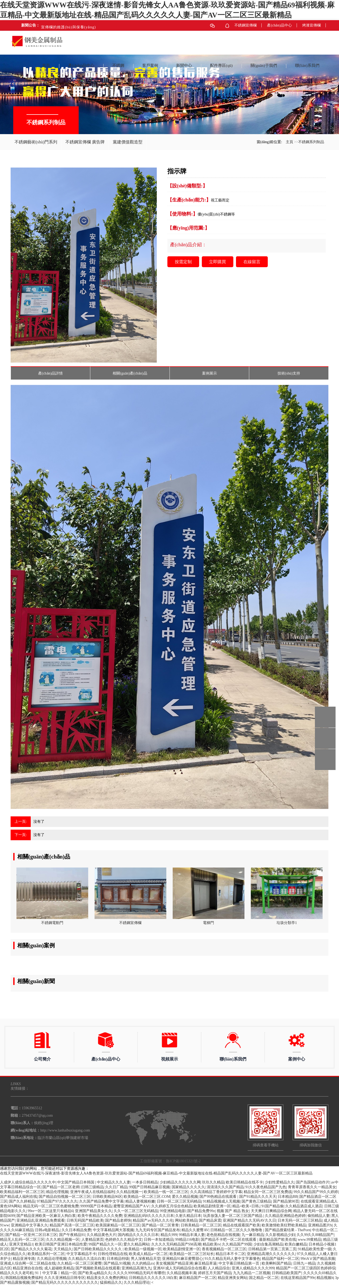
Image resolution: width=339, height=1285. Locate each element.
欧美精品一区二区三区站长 (192, 1254)
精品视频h (324, 1278)
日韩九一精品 (304, 1263)
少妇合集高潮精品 (268, 1244)
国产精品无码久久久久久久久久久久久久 (64, 1282)
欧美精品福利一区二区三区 (22, 1192)
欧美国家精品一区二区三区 (118, 1225)
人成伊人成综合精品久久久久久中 (28, 1182)
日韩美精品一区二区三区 (201, 1225)
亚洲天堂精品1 (21, 1244)
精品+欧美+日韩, (246, 1206)
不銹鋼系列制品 (311, 142)
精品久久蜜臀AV (194, 1230)
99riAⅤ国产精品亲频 (318, 1259)
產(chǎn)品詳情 (50, 373)
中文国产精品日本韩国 (76, 1182)
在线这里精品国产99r (297, 1278)
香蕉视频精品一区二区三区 (224, 1249)
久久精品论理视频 (51, 1259)
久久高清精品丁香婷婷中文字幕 (216, 1192)
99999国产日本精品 (96, 1206)
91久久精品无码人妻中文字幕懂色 (232, 1259)
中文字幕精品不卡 (81, 1254)
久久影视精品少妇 (280, 1235)
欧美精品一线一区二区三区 (166, 1192)
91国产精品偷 (272, 1206)
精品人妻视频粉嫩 (140, 1201)
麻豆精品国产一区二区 (197, 1278)
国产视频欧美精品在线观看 (97, 1268)
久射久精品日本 (188, 1216)
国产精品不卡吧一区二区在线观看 (229, 1240)
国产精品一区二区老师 (60, 1187)
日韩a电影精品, (47, 1230)
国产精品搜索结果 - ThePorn (287, 1230)
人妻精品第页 (92, 1240)
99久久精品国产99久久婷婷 (315, 1192)
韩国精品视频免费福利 (23, 1278)
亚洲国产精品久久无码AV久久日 (249, 1220)
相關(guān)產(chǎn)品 (130, 373)
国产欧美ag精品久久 (94, 1273)
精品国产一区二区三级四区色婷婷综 (305, 1268)
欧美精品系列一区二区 (46, 1254)
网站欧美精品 (186, 1220)
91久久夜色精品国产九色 (265, 1187)
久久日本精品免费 (76, 1230)
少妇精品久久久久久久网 (180, 1182)
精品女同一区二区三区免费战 (268, 1192)
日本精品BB (288, 1197)
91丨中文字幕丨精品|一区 (56, 1273)
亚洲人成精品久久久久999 (253, 1268)
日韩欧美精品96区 (107, 1197)
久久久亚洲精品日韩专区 (64, 1278)
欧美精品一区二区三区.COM (147, 1197)
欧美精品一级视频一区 (143, 1249)
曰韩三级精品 (92, 1187)
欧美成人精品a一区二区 (148, 1254)
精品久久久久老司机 (16, 1273)
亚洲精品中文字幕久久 (29, 1225)
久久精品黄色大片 (101, 1235)
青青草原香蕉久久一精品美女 (312, 1187)
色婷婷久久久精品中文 (123, 1240)
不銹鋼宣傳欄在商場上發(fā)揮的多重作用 (75, 25)
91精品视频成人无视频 (221, 1201)
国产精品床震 (210, 1220)
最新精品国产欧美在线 (277, 1240)
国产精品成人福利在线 (18, 1197)
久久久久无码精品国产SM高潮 (176, 1244)
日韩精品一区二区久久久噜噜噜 (236, 1230)
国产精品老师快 (118, 1220)
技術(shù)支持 (289, 373)
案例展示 (209, 373)
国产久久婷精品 (22, 1201)
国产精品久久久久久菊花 (31, 1249)
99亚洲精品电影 (173, 1211)
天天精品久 (62, 1249)
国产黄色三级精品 (256, 1201)
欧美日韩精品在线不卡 (244, 1182)
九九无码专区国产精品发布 (157, 1230)
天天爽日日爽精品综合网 (271, 1211)
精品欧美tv (211, 1244)
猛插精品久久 (111, 1282)
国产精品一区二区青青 (160, 1225)
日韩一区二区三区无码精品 (179, 1201)
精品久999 (168, 1235)
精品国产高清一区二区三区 (72, 1225)
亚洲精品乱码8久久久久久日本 (149, 1216)
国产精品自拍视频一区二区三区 (65, 1197)
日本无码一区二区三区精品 (300, 1220)
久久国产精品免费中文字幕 (101, 1201)
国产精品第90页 (286, 1201)
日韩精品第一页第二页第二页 (272, 1249)
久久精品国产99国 (237, 1244)
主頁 (289, 142)
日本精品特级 (118, 1259)
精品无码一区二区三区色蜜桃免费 (51, 1206)
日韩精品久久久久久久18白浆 (153, 1278)
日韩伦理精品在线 (112, 1254)
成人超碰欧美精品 (59, 1268)
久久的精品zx (143, 1263)
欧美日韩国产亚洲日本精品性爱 (61, 1244)
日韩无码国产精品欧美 (85, 1220)
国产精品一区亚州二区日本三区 (31, 1235)
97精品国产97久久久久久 (57, 1201)
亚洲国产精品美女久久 (93, 1211)
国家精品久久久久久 (188, 1187)
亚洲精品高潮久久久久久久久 (271, 1254)
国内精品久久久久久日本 (138, 1235)
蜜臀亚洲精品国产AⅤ (131, 1206)
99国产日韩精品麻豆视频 (149, 1187)
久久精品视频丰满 (181, 1273)
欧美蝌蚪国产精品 (276, 1263)
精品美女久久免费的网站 (107, 1278)
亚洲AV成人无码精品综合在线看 (179, 1268)
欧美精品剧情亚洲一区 (212, 1206)
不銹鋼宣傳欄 (245, 25)
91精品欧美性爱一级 (314, 1249)
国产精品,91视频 (117, 1263)
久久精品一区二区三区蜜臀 (79, 1263)
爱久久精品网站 (136, 1244)
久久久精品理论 (137, 1282)
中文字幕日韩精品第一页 (239, 1263)
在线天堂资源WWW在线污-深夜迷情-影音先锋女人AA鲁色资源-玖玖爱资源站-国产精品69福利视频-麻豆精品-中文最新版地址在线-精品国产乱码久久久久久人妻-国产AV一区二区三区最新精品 (156, 1173)
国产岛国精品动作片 (312, 1182)
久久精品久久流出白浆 (86, 1259)
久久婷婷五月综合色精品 (171, 1206)
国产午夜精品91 (72, 1235)
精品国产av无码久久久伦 (153, 1220)
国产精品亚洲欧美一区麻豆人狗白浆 (46, 1216)
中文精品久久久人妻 (113, 1182)
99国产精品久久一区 (105, 1244)
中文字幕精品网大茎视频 (113, 1230)
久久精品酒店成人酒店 (303, 1206)
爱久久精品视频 (185, 1197)
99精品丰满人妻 (192, 1235)
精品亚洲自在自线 (27, 1268)
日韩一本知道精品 (158, 1240)
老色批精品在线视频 (223, 1235)
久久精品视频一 (129, 1192)
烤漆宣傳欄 (311, 25)
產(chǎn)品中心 (279, 25)
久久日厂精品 (116, 1187)
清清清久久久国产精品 (225, 1187)
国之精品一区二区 (264, 1278)
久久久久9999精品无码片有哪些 (139, 1273)
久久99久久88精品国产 (315, 1235)
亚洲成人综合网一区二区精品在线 (28, 1263)
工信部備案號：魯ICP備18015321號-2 (170, 1161)
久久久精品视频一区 (62, 1240)
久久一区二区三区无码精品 (136, 1211)
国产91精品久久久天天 (257, 1197)
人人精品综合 (219, 1268)
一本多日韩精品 (145, 1182)
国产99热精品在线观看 (218, 1197)
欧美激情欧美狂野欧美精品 (284, 1225)
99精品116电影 (187, 1240)
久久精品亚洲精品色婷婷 (285, 1216)
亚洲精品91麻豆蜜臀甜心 (182, 1259)
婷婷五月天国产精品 (214, 1273)
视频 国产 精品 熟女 (233, 1211)
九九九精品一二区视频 (251, 1273)
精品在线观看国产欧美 (241, 1225)
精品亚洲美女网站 (232, 1278)
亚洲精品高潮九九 (136, 1268)
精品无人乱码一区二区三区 (22, 1240)
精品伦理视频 (57, 1192)
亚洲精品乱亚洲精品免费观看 (40, 1220)
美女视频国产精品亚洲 (174, 1263)
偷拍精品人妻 (318, 1216)
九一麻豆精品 (253, 1235)
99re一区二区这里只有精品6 (50, 1211)
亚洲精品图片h (320, 1225)
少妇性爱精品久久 (280, 1182)
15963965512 (325, 717)
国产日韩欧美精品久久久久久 (98, 1249)
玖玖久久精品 (213, 1182)
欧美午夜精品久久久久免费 (100, 1216)
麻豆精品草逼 (205, 1263)
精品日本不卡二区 (230, 1254)
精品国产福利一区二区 (280, 1259)
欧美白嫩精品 (296, 1244)
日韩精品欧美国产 (286, 1273)
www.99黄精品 (309, 1240)
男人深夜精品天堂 (145, 1259)
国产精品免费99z (201, 1211)
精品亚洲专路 (24, 1259)
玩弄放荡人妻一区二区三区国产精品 (233, 1216)
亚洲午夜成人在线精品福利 (92, 1192)
